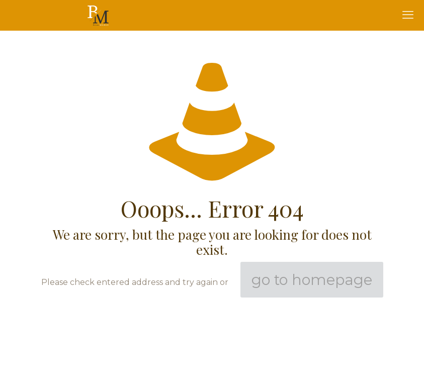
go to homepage (311, 279)
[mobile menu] (407, 15)
